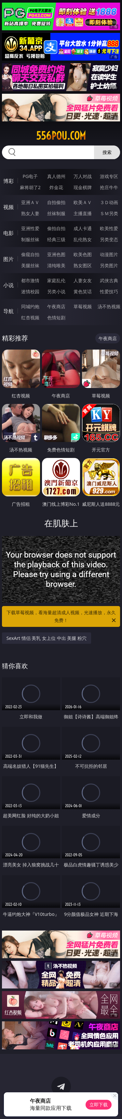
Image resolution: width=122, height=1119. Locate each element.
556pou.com (61, 135)
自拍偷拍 (56, 202)
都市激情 (30, 280)
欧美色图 (83, 254)
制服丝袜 (30, 239)
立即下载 (98, 1104)
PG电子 (30, 176)
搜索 (107, 152)
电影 (8, 233)
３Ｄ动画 (109, 202)
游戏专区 (109, 176)
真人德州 (56, 176)
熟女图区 (83, 265)
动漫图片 (109, 254)
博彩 (8, 181)
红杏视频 (30, 317)
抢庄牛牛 (109, 187)
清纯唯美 (56, 265)
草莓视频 (83, 306)
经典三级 (56, 239)
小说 (8, 285)
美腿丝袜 (30, 265)
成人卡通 (83, 228)
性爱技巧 (109, 291)
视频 (8, 207)
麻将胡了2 (30, 187)
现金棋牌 (83, 187)
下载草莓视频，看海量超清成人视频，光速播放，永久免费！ (62, 616)
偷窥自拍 (30, 254)
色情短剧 (56, 317)
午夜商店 (56, 306)
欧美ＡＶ (83, 202)
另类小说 (56, 291)
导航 (8, 311)
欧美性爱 (109, 228)
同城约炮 (30, 306)
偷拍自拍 (56, 228)
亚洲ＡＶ (30, 202)
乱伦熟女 (83, 239)
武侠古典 (109, 280)
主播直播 (83, 213)
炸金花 (56, 187)
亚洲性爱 (30, 228)
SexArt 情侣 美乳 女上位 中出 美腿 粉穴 (47, 638)
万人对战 (83, 176)
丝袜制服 (56, 213)
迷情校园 (30, 291)
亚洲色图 (56, 254)
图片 (8, 259)
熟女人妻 (30, 213)
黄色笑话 (83, 291)
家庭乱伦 (56, 280)
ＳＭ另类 (109, 213)
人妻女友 (83, 280)
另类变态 (109, 239)
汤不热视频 (109, 306)
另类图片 (109, 265)
